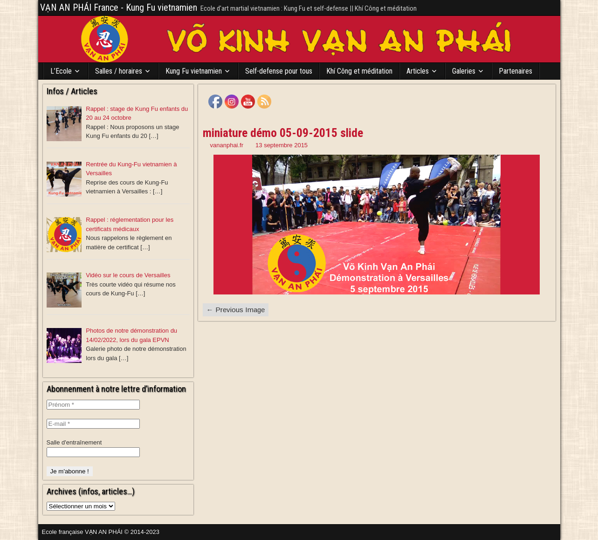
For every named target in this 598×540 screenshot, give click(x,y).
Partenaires (515, 71)
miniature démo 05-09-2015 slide (283, 133)
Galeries (463, 71)
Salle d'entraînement (74, 442)
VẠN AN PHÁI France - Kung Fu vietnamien (118, 7)
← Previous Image (235, 310)
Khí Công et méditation (359, 71)
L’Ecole (61, 71)
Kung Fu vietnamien (193, 71)
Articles (417, 71)
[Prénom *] (93, 405)
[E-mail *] (93, 424)
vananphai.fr (227, 145)
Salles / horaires (118, 71)
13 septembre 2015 (281, 145)
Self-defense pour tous (278, 71)
